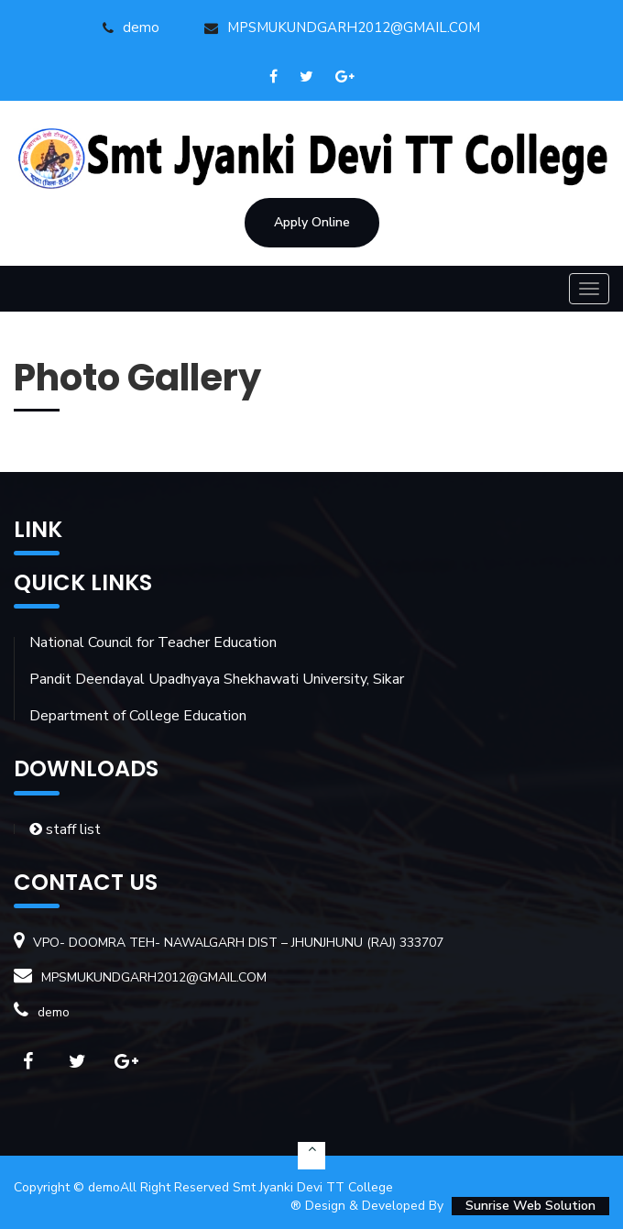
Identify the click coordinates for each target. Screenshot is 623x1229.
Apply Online (312, 222)
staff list (65, 829)
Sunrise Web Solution (530, 1205)
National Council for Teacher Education (153, 642)
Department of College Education (137, 716)
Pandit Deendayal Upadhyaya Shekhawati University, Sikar (216, 679)
